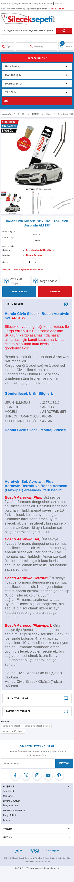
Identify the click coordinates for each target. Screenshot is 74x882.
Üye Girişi (8, 795)
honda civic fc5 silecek (13, 731)
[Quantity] (33, 262)
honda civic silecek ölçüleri (37, 725)
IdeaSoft (18, 868)
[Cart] (65, 46)
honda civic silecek (11, 725)
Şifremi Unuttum (11, 800)
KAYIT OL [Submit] (64, 763)
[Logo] (28, 18)
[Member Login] (7, 46)
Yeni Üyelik (8, 791)
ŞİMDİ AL (54, 291)
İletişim (6, 819)
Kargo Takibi (9, 815)
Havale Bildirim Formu (14, 810)
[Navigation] (37, 58)
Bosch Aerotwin (35, 254)
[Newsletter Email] (37, 763)
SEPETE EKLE (19, 291)
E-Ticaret (30, 868)
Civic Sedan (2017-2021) (40, 249)
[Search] (37, 31)
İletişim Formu (10, 805)
